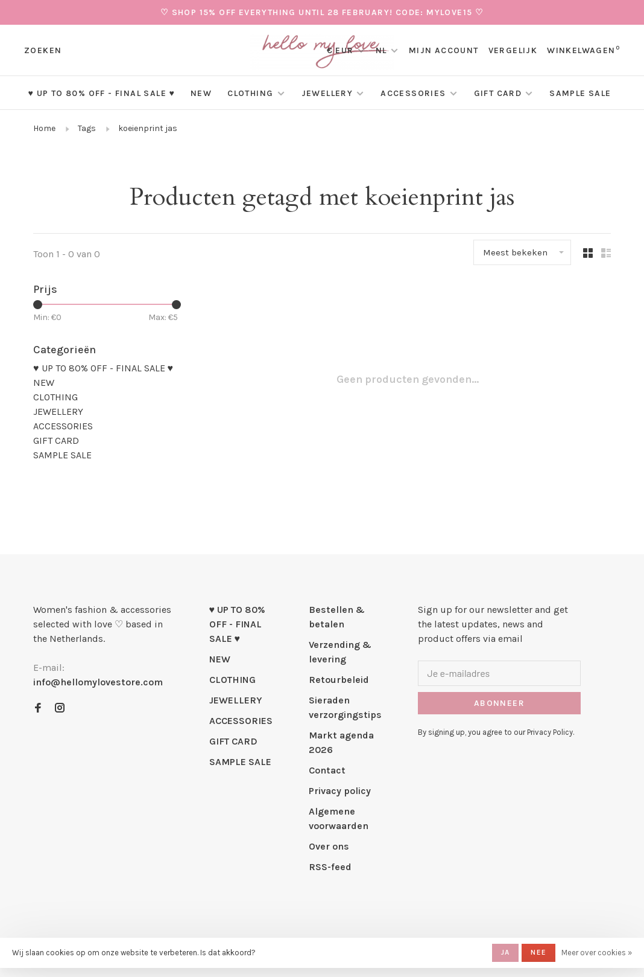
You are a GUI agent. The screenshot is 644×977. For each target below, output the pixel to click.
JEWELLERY (327, 93)
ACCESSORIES (413, 93)
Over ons (329, 846)
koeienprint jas (147, 128)
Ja (505, 952)
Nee (538, 952)
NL (381, 50)
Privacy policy (340, 790)
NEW (201, 93)
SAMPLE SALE (580, 93)
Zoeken (43, 50)
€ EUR (341, 50)
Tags (87, 128)
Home (44, 128)
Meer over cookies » (596, 952)
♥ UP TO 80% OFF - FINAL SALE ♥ (101, 93)
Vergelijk (513, 50)
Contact (327, 770)
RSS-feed (330, 867)
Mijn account (444, 50)
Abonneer (499, 703)
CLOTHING (250, 93)
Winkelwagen (583, 50)
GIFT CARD (498, 93)
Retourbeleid (339, 679)
